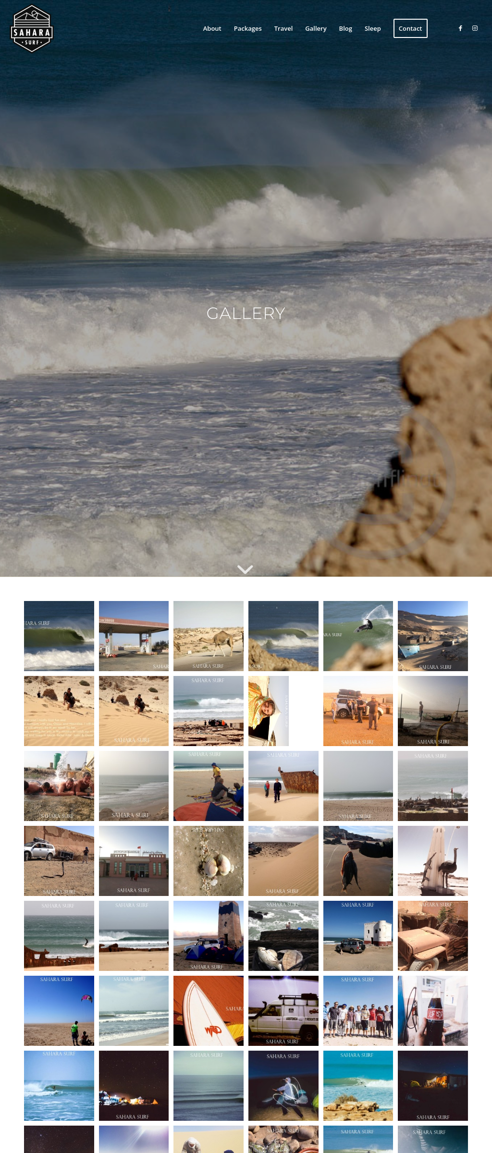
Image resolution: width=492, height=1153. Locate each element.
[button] (59, 636)
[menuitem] (212, 28)
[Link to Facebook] (461, 28)
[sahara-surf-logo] (32, 28)
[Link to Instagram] (475, 28)
